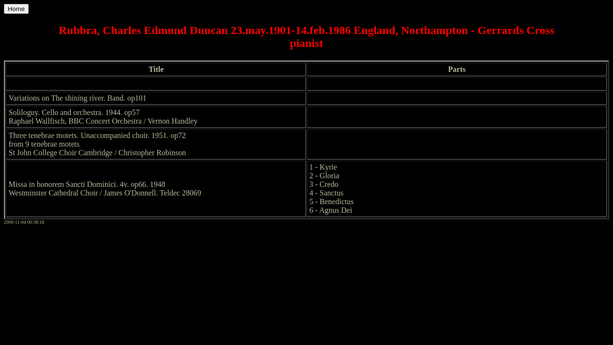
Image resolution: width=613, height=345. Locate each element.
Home (16, 8)
